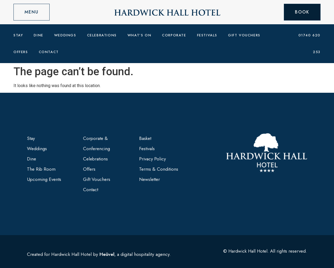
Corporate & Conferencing (96, 143)
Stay (18, 35)
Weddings (65, 35)
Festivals (207, 35)
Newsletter (149, 179)
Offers (20, 51)
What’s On (139, 35)
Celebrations (102, 35)
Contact (49, 51)
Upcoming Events (44, 179)
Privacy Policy (152, 159)
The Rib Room (41, 169)
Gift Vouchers (244, 35)
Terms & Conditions (158, 169)
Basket (145, 138)
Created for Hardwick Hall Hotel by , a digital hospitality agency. (99, 254)
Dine (38, 35)
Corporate (174, 35)
